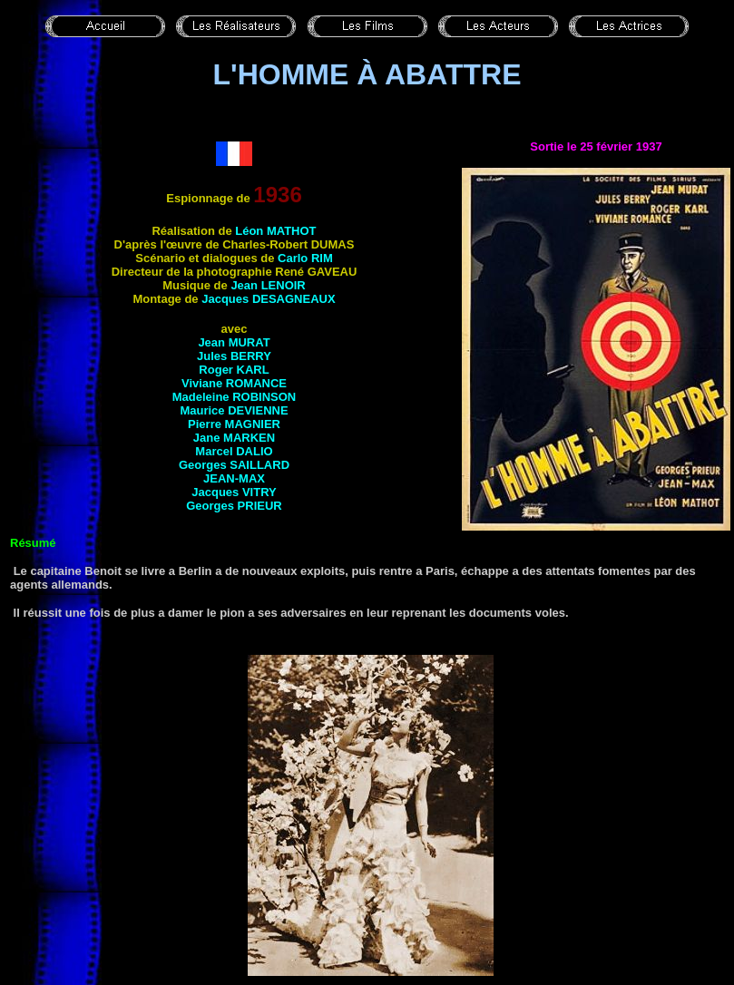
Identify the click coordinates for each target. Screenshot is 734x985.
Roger (234, 369)
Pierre (234, 424)
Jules (234, 356)
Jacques (268, 299)
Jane (234, 437)
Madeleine (234, 397)
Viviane (234, 383)
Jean (267, 285)
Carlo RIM (305, 258)
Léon (275, 231)
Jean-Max (234, 478)
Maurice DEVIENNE (234, 410)
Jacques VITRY (233, 492)
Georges (234, 465)
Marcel (233, 451)
